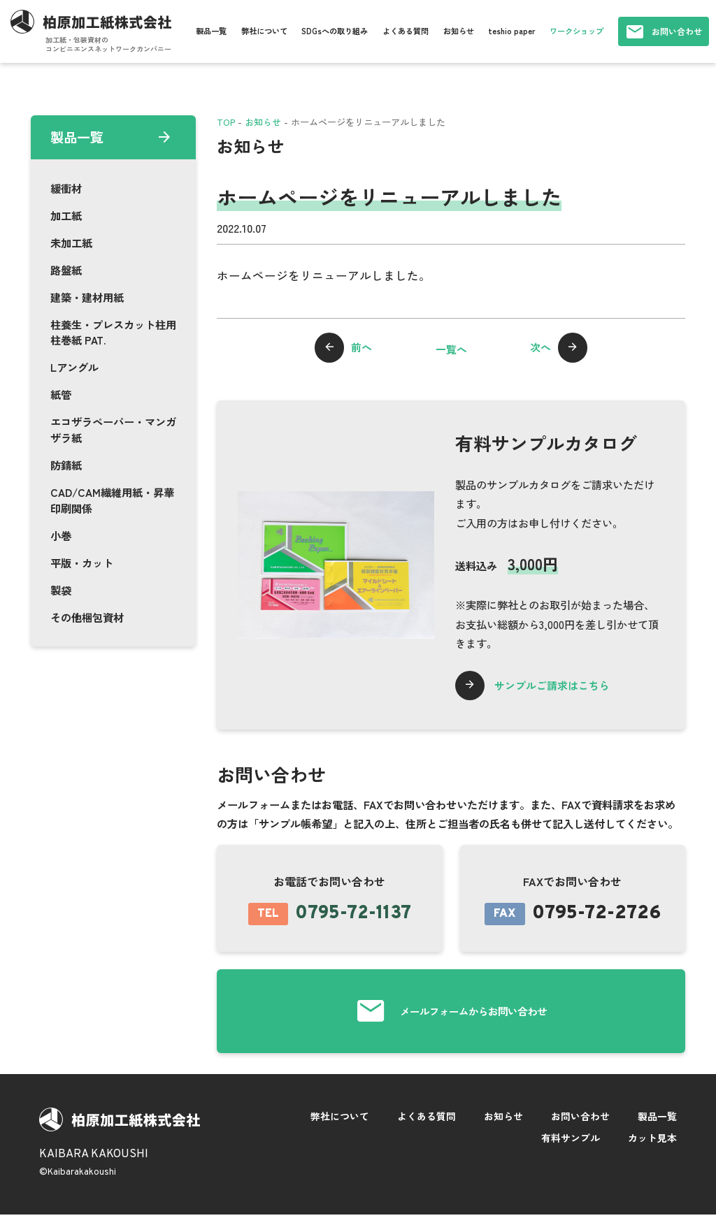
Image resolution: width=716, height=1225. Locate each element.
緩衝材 (66, 188)
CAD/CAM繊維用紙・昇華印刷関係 (112, 500)
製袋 (60, 589)
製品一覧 (211, 30)
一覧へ (451, 348)
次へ (537, 348)
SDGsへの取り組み (334, 30)
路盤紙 (66, 269)
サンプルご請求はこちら (561, 686)
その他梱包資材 (87, 617)
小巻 (60, 535)
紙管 (60, 394)
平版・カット (81, 562)
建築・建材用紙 (87, 297)
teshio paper (511, 30)
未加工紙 (71, 242)
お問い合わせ (677, 31)
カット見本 (652, 1147)
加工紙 (66, 215)
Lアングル (74, 367)
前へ (365, 348)
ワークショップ (576, 30)
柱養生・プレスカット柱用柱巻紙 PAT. (113, 332)
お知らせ (458, 30)
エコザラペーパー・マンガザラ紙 (113, 429)
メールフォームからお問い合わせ (473, 1017)
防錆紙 (66, 464)
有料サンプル (570, 1147)
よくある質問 (405, 30)
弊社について (264, 30)
